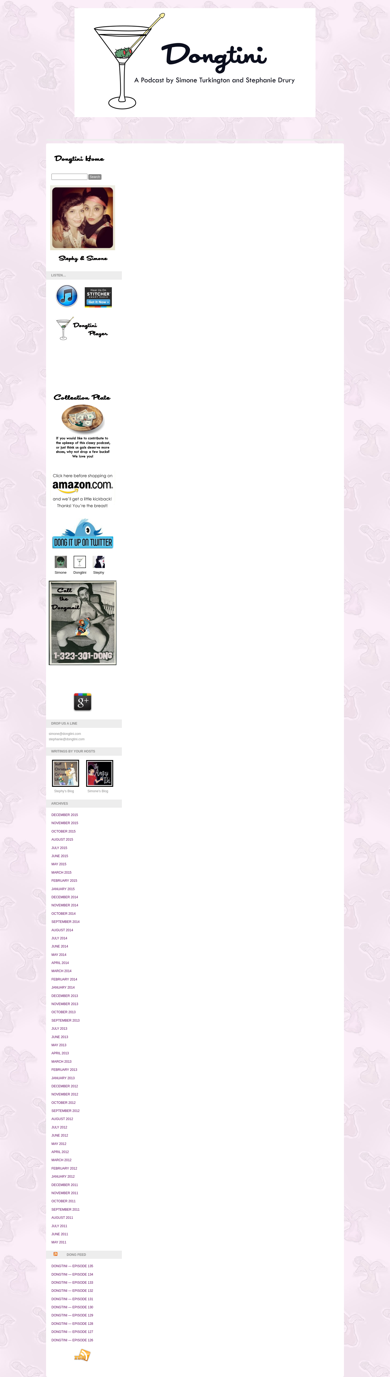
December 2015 (64, 815)
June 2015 (59, 856)
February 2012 (64, 1168)
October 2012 (63, 1103)
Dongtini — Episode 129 (72, 1315)
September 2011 (65, 1209)
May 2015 (58, 864)
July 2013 (59, 1029)
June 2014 (59, 946)
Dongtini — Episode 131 (72, 1299)
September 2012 (65, 1111)
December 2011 (64, 1185)
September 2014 (65, 922)
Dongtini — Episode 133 (72, 1282)
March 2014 (61, 971)
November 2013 (64, 1004)
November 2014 (64, 905)
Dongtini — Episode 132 (72, 1291)
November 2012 (64, 1094)
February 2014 (64, 979)
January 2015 (63, 889)
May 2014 (58, 955)
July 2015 (59, 848)
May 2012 (58, 1144)
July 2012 (59, 1127)
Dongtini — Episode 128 (72, 1324)
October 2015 (63, 831)
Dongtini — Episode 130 (72, 1307)
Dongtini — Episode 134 (72, 1274)
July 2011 (59, 1226)
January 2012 (63, 1176)
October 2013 (63, 1012)
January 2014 (63, 987)
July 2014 (59, 938)
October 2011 (63, 1201)
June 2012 (59, 1135)
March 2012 (61, 1160)
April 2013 (60, 1053)
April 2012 (60, 1152)
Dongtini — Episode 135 (72, 1266)
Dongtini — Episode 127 (72, 1332)
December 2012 (64, 1086)
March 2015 (61, 872)
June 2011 (59, 1234)
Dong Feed (76, 1255)
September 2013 (65, 1020)
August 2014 (62, 930)
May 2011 (58, 1242)
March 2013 (61, 1062)
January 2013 (63, 1078)
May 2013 (58, 1045)
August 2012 (62, 1119)
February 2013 (64, 1070)
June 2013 (59, 1037)
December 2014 (64, 897)
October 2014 (63, 914)
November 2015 (64, 823)
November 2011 (64, 1193)
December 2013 (64, 996)
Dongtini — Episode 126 (72, 1340)
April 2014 (60, 963)
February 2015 (64, 881)
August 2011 (62, 1218)
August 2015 (62, 839)
